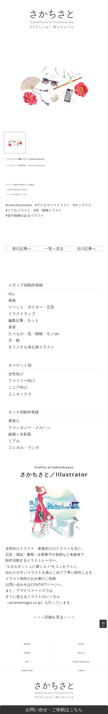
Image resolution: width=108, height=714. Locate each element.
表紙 (12, 300)
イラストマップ (21, 313)
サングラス (83, 205)
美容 (12, 327)
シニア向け (18, 387)
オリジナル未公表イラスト (31, 347)
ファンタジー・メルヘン (29, 427)
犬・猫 (14, 340)
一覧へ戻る (54, 248)
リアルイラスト (19, 210)
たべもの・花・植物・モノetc (33, 333)
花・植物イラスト (49, 210)
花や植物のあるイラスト (26, 215)
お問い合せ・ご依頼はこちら (54, 710)
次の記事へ (86, 248)
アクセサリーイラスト (53, 205)
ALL (11, 294)
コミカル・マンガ (23, 447)
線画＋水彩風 (19, 434)
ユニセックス (20, 394)
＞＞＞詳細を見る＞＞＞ (54, 616)
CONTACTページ (44, 584)
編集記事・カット (23, 320)
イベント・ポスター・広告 (31, 307)
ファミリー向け (21, 380)
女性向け (16, 374)
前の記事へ (21, 248)
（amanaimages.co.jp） (25, 602)
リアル (14, 441)
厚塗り (14, 421)
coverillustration (20, 205)
